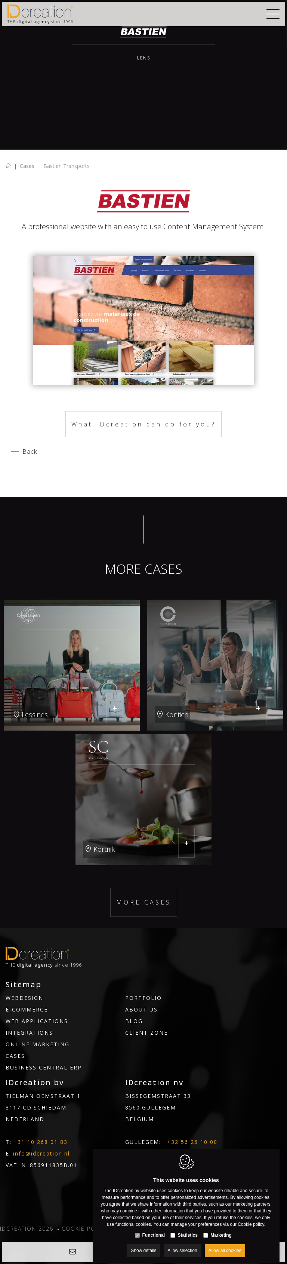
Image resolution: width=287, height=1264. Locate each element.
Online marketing (38, 1044)
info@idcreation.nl (41, 1153)
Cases (27, 165)
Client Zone (146, 1032)
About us (141, 1009)
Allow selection (182, 1244)
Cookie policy (85, 1228)
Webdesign (24, 997)
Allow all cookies (225, 1244)
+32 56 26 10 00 (192, 1141)
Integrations (29, 1032)
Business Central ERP (44, 1067)
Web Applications (37, 1021)
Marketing (221, 1228)
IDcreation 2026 (26, 1228)
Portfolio (143, 997)
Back (29, 451)
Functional (153, 1228)
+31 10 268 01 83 (40, 1141)
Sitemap (23, 984)
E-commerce (27, 1009)
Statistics (187, 1228)
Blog (134, 1021)
